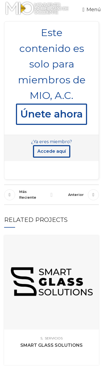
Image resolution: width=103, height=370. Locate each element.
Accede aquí (51, 151)
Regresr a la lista (52, 194)
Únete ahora (51, 114)
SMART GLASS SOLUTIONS (51, 345)
